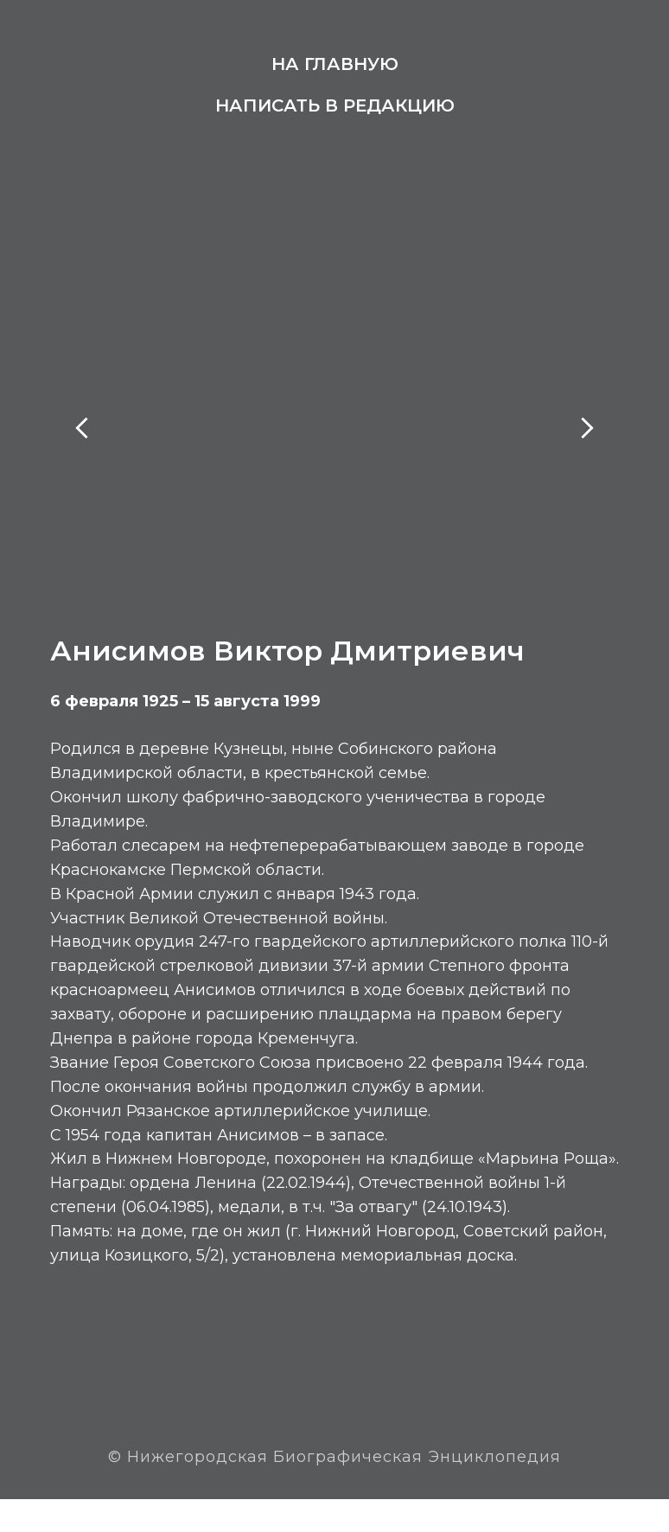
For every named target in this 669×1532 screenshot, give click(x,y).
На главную (334, 64)
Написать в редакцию (335, 105)
